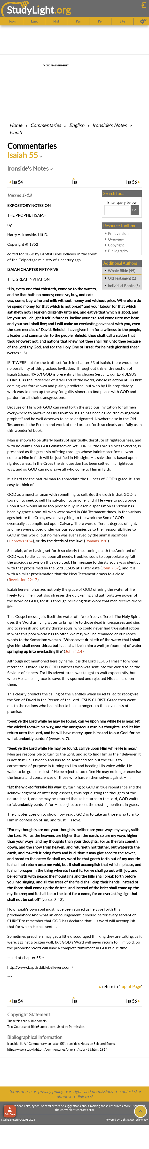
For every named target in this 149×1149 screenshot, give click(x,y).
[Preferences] (143, 21)
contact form (85, 1110)
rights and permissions (93, 1091)
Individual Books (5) (124, 285)
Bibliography (118, 251)
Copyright (116, 245)
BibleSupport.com (43, 1027)
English (76, 125)
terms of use (20, 1091)
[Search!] (135, 210)
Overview (116, 239)
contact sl (127, 1091)
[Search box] (116, 210)
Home (15, 125)
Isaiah (15, 132)
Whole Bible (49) (121, 270)
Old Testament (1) (122, 278)
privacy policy (50, 1091)
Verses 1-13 (19, 195)
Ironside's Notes (109, 125)
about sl (64, 1096)
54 (17, 182)
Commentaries (45, 125)
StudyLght (30, 10)
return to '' (122, 986)
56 (131, 182)
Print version (118, 233)
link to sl (85, 1096)
